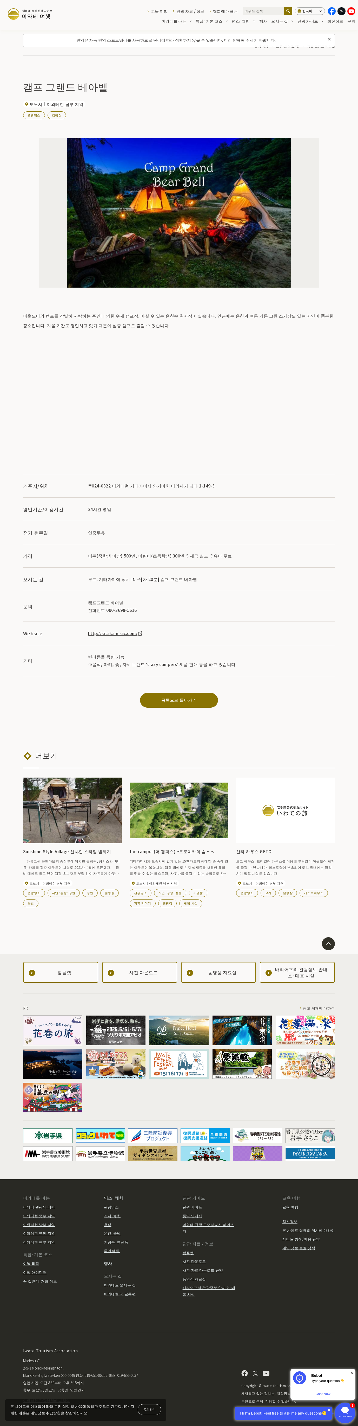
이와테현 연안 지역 (39, 1233)
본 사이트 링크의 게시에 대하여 (308, 1230)
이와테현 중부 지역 (39, 1215)
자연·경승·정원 (63, 892)
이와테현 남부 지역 (39, 1224)
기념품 (198, 892)
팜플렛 (188, 1252)
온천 (31, 903)
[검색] (288, 11)
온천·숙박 (112, 1233)
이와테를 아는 (176, 21)
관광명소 (34, 115)
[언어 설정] (310, 11)
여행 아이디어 (35, 1272)
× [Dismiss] (352, 1373)
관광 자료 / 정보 (190, 11)
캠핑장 (57, 115)
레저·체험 (112, 1215)
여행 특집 (31, 1263)
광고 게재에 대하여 (319, 1008)
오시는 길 (282, 21)
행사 (263, 21)
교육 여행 (159, 11)
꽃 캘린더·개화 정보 (40, 1281)
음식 (107, 1224)
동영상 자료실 (194, 1279)
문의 (351, 21)
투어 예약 (112, 1250)
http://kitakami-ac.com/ (115, 633)
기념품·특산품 (116, 1242)
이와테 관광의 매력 (39, 1206)
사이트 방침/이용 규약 (301, 1238)
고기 (268, 892)
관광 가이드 (310, 21)
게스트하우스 (313, 892)
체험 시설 (190, 903)
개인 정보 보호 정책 (298, 1247)
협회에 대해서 (225, 11)
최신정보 (335, 21)
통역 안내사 (192, 1215)
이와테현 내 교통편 (120, 1293)
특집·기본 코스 (212, 21)
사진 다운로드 (194, 1261)
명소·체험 (243, 21)
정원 (90, 892)
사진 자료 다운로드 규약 (203, 1270)
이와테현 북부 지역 (39, 1242)
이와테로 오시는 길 (120, 1285)
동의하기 (149, 1409)
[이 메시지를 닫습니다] (329, 39)
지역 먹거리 (142, 903)
